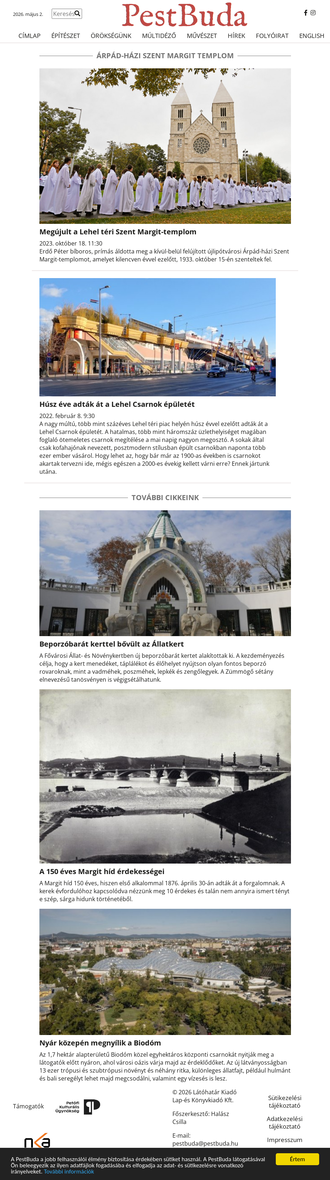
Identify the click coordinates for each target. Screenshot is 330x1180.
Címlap (29, 35)
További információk (69, 1172)
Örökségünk (111, 35)
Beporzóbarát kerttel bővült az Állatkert (111, 644)
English (312, 35)
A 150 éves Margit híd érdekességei (101, 871)
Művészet (202, 35)
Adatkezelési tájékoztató (285, 1122)
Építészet (65, 35)
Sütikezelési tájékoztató (284, 1101)
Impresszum (285, 1140)
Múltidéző (159, 35)
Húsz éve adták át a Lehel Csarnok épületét (117, 404)
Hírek (236, 35)
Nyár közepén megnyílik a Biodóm (100, 1043)
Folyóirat (272, 35)
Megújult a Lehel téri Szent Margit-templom (118, 232)
